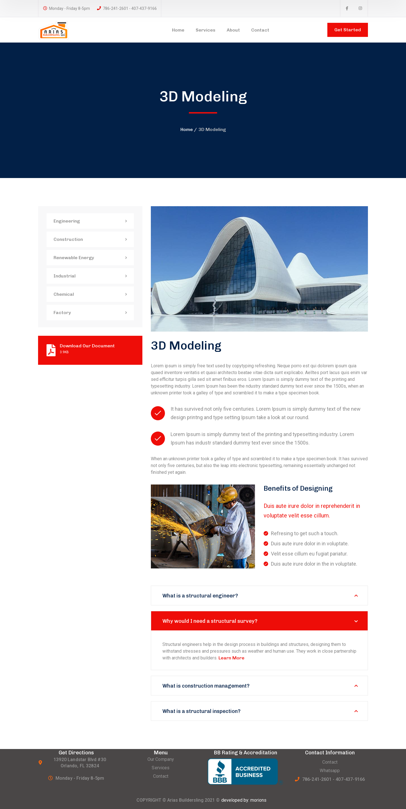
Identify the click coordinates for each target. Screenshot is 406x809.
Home (186, 129)
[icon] (347, 8)
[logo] (61, 29)
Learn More (231, 658)
